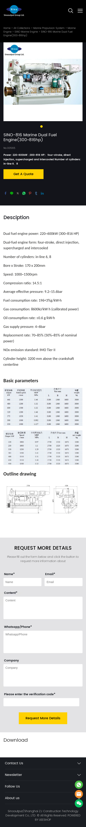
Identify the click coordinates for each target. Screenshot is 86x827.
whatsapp (24, 193)
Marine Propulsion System (49, 28)
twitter (18, 193)
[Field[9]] (22, 582)
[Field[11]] (64, 582)
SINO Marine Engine (26, 31)
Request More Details (43, 718)
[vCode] (41, 702)
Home (6, 28)
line (12, 193)
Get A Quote (23, 174)
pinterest (30, 193)
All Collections (21, 28)
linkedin (42, 193)
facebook (5, 193)
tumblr (36, 193)
